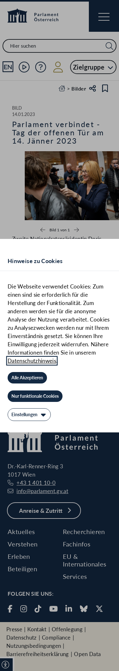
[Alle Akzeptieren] (27, 377)
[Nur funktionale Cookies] (35, 396)
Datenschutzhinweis (32, 360)
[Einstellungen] (29, 414)
